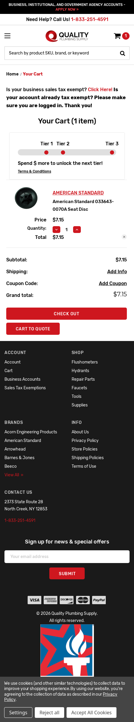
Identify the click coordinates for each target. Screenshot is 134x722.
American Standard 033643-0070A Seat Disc (83, 205)
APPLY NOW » (67, 9)
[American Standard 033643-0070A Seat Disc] (67, 229)
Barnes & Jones (19, 457)
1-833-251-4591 (89, 19)
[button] (67, 668)
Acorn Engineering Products (30, 432)
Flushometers (85, 362)
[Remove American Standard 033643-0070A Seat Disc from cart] (124, 236)
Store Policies (84, 449)
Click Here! (100, 89)
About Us (80, 432)
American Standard (22, 440)
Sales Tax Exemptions (25, 387)
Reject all (49, 712)
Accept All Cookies (91, 712)
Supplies (80, 405)
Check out (66, 313)
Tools (76, 396)
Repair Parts (83, 379)
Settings (18, 712)
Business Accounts (22, 379)
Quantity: (36, 228)
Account (12, 362)
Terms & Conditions (34, 171)
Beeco (10, 466)
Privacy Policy (85, 440)
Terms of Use (84, 466)
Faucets (79, 387)
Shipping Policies (88, 457)
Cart (8, 370)
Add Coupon (113, 283)
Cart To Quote (33, 329)
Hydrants (80, 370)
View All (13, 474)
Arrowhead (15, 449)
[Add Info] (117, 272)
